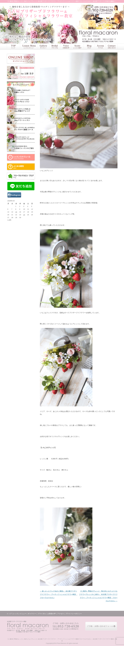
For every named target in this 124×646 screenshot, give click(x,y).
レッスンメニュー (29, 46)
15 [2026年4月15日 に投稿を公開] (16, 212)
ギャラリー (43, 46)
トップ (13, 46)
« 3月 (9, 220)
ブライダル (54, 46)
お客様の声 (65, 46)
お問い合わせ (111, 46)
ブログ (89, 46)
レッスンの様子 (77, 46)
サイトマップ (111, 1)
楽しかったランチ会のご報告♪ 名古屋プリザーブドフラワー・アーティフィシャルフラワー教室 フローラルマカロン (58, 594)
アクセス (100, 46)
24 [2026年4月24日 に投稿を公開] (24, 215)
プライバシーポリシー (73, 614)
